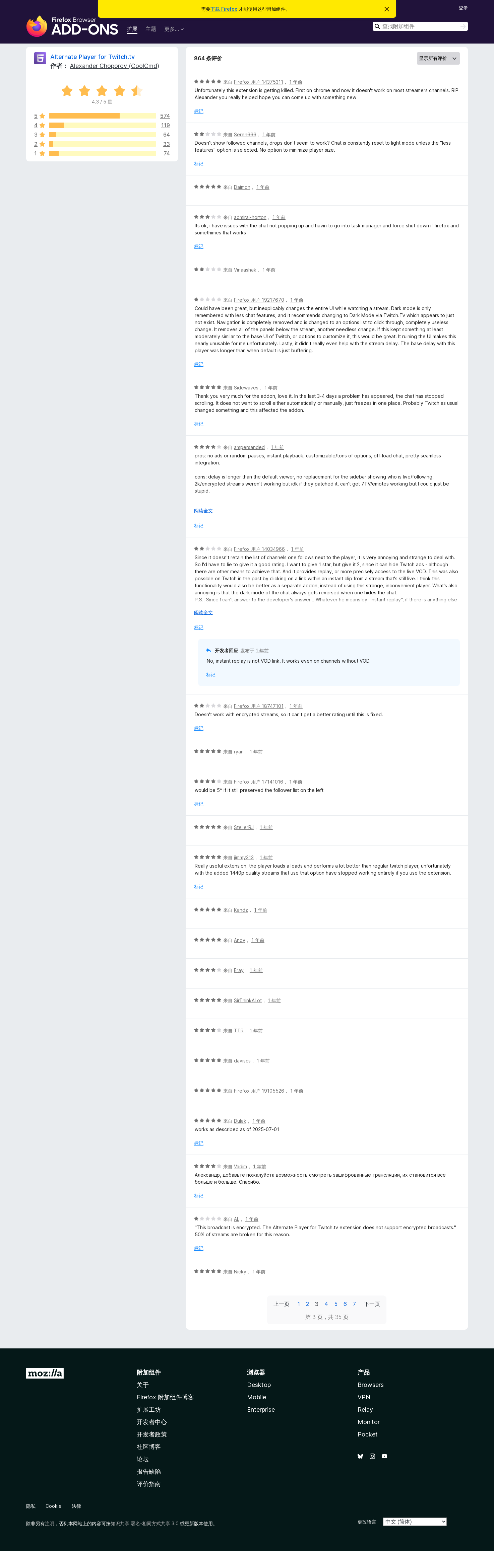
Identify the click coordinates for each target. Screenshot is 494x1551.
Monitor (369, 1421)
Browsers (371, 1384)
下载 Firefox (223, 9)
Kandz (241, 910)
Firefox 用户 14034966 (259, 549)
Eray (239, 970)
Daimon (242, 187)
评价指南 (149, 1483)
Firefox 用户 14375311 (258, 82)
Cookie (54, 1506)
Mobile (256, 1397)
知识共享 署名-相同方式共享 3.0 (145, 1523)
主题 (150, 28)
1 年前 (295, 82)
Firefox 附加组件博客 (165, 1397)
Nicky (240, 1271)
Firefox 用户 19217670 (259, 300)
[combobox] (420, 26)
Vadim (240, 1166)
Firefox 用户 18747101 (259, 706)
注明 (49, 1523)
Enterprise (261, 1409)
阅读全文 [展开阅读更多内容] (203, 510)
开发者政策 (152, 1434)
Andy (239, 940)
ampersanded (249, 447)
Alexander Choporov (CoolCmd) (114, 65)
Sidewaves (246, 387)
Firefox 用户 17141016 (258, 782)
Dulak (240, 1121)
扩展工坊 (149, 1409)
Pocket (368, 1434)
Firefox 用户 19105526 (259, 1091)
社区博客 (149, 1446)
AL (236, 1219)
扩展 (132, 28)
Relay (365, 1409)
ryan (239, 751)
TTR (239, 1030)
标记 (198, 111)
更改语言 (367, 1522)
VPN (364, 1397)
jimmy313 (244, 857)
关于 (143, 1384)
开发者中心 (152, 1421)
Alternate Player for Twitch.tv (92, 56)
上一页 (281, 1304)
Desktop (259, 1384)
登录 (463, 7)
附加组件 (149, 1372)
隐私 (31, 1506)
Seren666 (245, 134)
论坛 (143, 1459)
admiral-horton (250, 217)
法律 (76, 1506)
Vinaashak (245, 270)
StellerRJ (244, 827)
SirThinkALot (248, 1000)
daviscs (242, 1060)
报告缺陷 (149, 1471)
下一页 (372, 1304)
